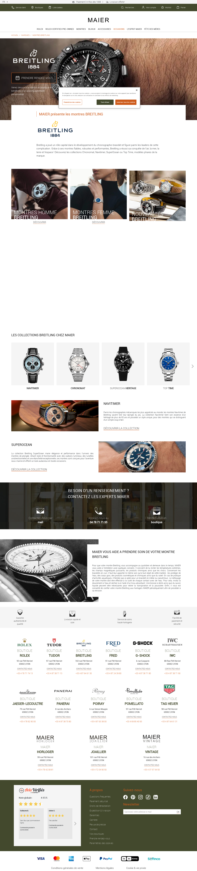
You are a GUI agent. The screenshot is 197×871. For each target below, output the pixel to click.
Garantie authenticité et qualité (20, 617)
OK (178, 811)
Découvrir (39, 222)
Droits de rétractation (100, 805)
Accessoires (104, 29)
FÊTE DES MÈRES (152, 29)
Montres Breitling (41, 35)
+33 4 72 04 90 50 (98, 769)
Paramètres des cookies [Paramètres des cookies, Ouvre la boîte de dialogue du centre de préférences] (72, 102)
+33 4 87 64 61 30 (84, 673)
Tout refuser (105, 102)
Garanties (94, 815)
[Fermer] (136, 90)
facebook (125, 797)
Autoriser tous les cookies (126, 102)
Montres (81, 29)
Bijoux (91, 29)
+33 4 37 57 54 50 (152, 769)
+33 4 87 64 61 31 (169, 721)
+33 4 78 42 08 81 (45, 769)
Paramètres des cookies (101, 843)
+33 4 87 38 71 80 (143, 673)
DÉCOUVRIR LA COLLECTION (121, 428)
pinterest (133, 797)
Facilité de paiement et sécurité (177, 617)
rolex (40, 29)
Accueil (14, 35)
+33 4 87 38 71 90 (172, 673)
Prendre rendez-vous (100, 838)
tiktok (148, 797)
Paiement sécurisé (99, 801)
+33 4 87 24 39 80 (113, 673)
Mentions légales (105, 868)
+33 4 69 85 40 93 (134, 721)
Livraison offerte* (115, 2)
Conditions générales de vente (67, 868)
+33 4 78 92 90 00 (28, 721)
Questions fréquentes (100, 796)
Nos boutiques (97, 833)
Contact (93, 829)
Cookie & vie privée (136, 868)
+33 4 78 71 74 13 (25, 673)
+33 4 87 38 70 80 (63, 721)
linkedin (155, 797)
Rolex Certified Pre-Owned (59, 29)
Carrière (93, 819)
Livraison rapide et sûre (72, 617)
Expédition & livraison (100, 810)
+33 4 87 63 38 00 (98, 721)
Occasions (119, 29)
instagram (140, 797)
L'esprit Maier (134, 29)
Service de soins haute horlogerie (124, 617)
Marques (25, 35)
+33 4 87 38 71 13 (54, 673)
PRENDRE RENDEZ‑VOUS (34, 77)
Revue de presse (98, 824)
